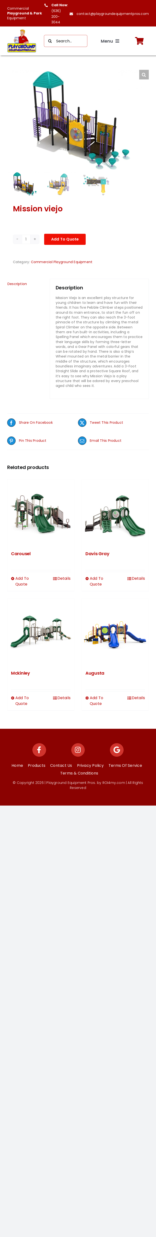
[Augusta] (115, 632)
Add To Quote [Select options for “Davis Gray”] (96, 581)
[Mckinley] (40, 632)
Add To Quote (65, 239)
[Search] (50, 41)
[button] (144, 74)
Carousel (21, 554)
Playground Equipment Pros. (71, 782)
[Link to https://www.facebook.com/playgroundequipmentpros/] (39, 750)
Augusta (94, 673)
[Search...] (65, 41)
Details (64, 578)
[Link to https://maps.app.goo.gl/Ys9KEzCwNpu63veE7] (116, 750)
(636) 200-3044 (56, 16)
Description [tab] (17, 283)
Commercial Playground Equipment (62, 262)
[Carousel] (40, 512)
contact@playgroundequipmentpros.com (113, 13)
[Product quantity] (26, 239)
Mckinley (20, 673)
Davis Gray (97, 554)
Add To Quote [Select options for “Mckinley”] (22, 700)
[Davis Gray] (115, 512)
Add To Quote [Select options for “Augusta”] (96, 700)
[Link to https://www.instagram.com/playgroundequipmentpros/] (78, 750)
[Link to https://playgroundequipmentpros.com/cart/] (139, 41)
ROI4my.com (113, 782)
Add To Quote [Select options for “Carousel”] (22, 581)
